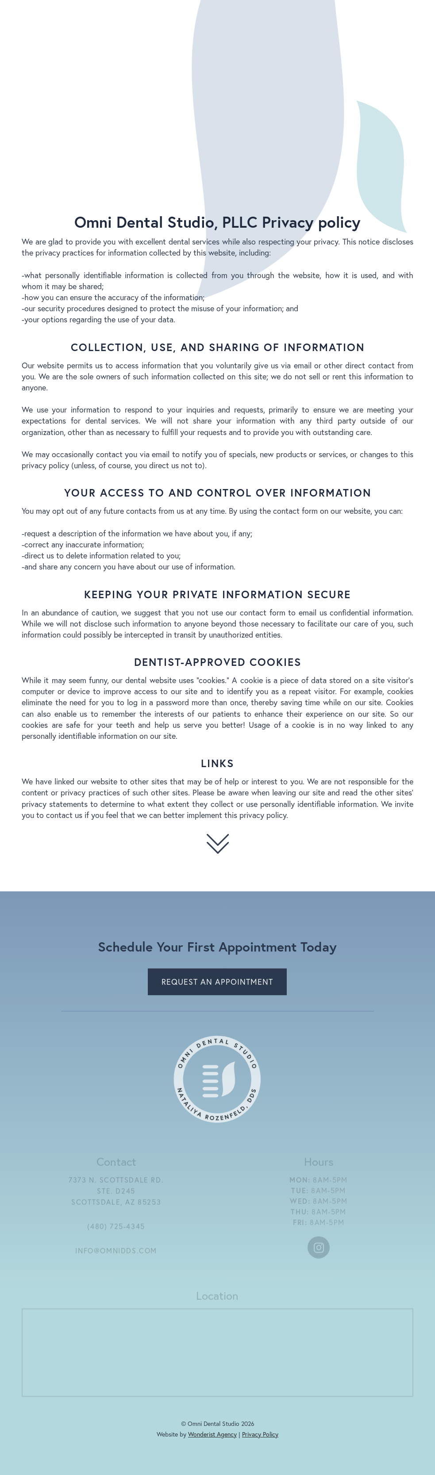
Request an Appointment (217, 983)
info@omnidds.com (117, 1253)
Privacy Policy (260, 1434)
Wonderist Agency (212, 1434)
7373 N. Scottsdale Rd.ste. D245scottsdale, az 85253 (116, 1193)
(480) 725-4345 (116, 1229)
